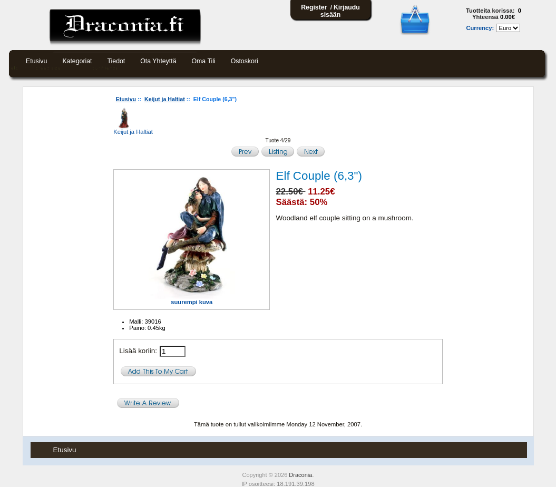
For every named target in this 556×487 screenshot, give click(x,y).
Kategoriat (77, 61)
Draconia (300, 475)
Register (314, 7)
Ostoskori (244, 61)
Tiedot (116, 61)
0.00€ (507, 17)
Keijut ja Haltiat (164, 99)
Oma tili (204, 61)
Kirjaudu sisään (340, 11)
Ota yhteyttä (158, 61)
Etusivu (36, 61)
